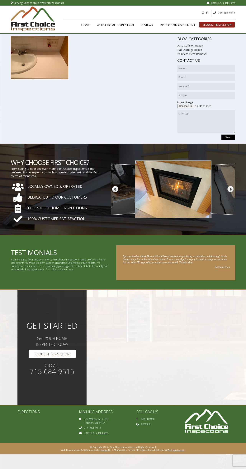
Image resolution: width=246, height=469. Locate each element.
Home (85, 25)
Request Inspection (217, 25)
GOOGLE (144, 424)
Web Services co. (176, 449)
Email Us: (221, 3)
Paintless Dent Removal (192, 54)
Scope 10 (105, 449)
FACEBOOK (145, 419)
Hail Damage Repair (189, 50)
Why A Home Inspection (115, 25)
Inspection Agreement (177, 25)
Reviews (147, 25)
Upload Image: (185, 102)
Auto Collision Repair (190, 45)
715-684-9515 (224, 13)
